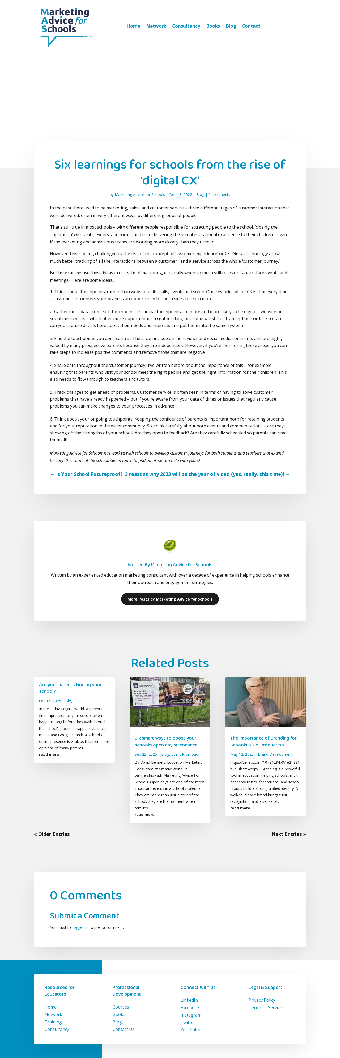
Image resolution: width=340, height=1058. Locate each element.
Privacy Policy (262, 1000)
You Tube (190, 1030)
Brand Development (275, 754)
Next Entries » (288, 834)
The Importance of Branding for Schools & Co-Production (263, 741)
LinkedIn (189, 1000)
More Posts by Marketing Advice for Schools (170, 599)
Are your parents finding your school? (70, 688)
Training (53, 1022)
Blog (231, 26)
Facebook (190, 1007)
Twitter (188, 1022)
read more (49, 754)
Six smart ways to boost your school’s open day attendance (166, 741)
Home (133, 26)
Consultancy (186, 26)
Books (213, 26)
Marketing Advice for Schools (140, 194)
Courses (121, 1007)
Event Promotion (186, 754)
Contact (251, 26)
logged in (80, 927)
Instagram (191, 1015)
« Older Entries (52, 834)
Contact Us (123, 1029)
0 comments (219, 194)
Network (156, 26)
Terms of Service (265, 1007)
